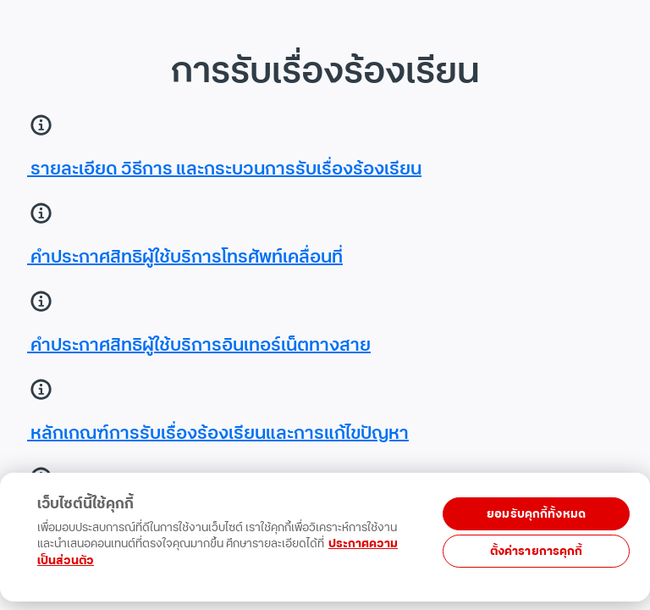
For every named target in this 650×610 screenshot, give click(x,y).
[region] (321, 553)
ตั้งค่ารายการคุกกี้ (536, 551)
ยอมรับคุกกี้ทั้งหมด (536, 514)
